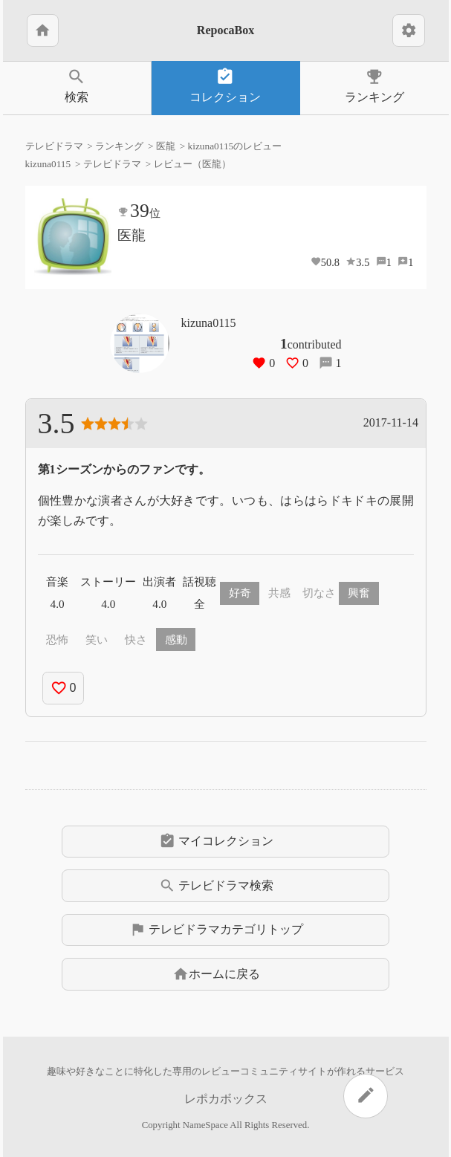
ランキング (374, 85)
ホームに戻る (216, 974)
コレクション (225, 85)
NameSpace (205, 1125)
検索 (77, 85)
